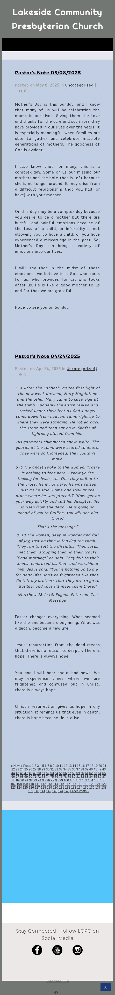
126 (31, 787)
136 (92, 787)
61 (86, 773)
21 (104, 766)
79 (69, 776)
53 (52, 773)
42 (99, 769)
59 (78, 773)
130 (55, 787)
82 (82, 776)
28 (39, 769)
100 (66, 780)
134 (79, 787)
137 (97, 787)
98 (57, 780)
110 (31, 784)
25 (26, 769)
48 (30, 773)
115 (61, 784)
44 (13, 773)
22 (13, 769)
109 (25, 784)
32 (56, 769)
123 (13, 787)
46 (21, 773)
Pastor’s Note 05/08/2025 (48, 72)
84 (91, 776)
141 (42, 791)
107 (13, 784)
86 (99, 776)
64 (99, 773)
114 (55, 784)
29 (43, 769)
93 (35, 780)
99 (61, 780)
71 (34, 776)
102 (78, 780)
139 (30, 791)
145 (66, 791)
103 (84, 780)
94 (39, 780)
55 (60, 773)
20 (100, 766)
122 (103, 784)
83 (86, 776)
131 (61, 787)
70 (30, 776)
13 (69, 766)
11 (61, 766)
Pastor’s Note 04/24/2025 (47, 356)
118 (79, 784)
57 (69, 773)
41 (95, 769)
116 (67, 784)
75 (52, 776)
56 (65, 773)
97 (52, 780)
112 (43, 784)
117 (73, 784)
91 (26, 780)
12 (65, 766)
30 (47, 769)
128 (43, 787)
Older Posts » (79, 791)
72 (39, 776)
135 (85, 787)
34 (65, 769)
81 (78, 776)
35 (69, 769)
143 (54, 791)
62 (91, 773)
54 (56, 773)
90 (22, 780)
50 (39, 773)
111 (37, 784)
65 (104, 773)
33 (60, 769)
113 (49, 784)
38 (82, 769)
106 (102, 780)
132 (67, 787)
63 (95, 773)
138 (103, 787)
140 (36, 791)
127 (37, 787)
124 (19, 787)
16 (83, 766)
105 (96, 780)
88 (13, 780)
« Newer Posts (21, 766)
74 (47, 776)
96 (48, 780)
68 (21, 776)
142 (48, 791)
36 (73, 769)
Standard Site (57, 981)
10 (57, 766)
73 (43, 776)
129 (49, 787)
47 (26, 773)
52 (47, 773)
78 (65, 776)
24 (21, 769)
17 (87, 766)
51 (43, 773)
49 (34, 773)
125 (25, 787)
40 (91, 769)
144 (60, 791)
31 (52, 769)
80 (73, 776)
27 (34, 769)
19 (96, 766)
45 (17, 773)
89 (17, 780)
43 (104, 769)
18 (91, 766)
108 (19, 784)
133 (73, 787)
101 (72, 780)
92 (30, 780)
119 (85, 784)
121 (97, 784)
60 (82, 773)
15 (78, 766)
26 (30, 769)
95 (44, 780)
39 (86, 769)
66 (13, 776)
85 (95, 776)
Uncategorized (79, 85)
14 (74, 766)
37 (78, 769)
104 (90, 780)
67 (17, 776)
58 (73, 773)
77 (60, 776)
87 (104, 776)
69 (26, 776)
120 (92, 784)
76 (56, 776)
